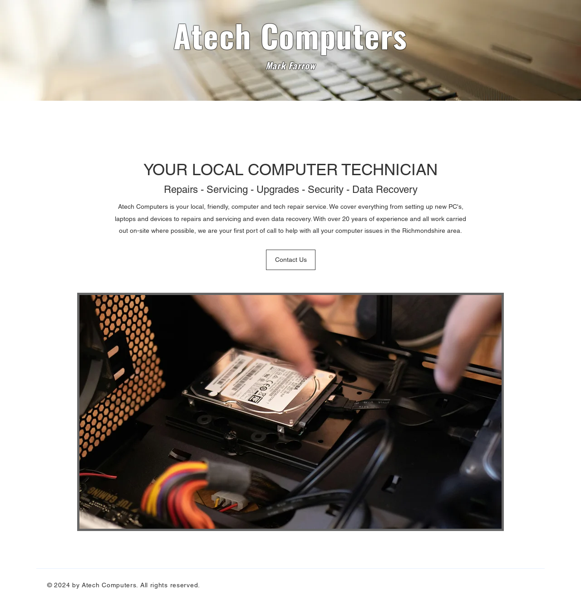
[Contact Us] (290, 260)
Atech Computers (290, 35)
